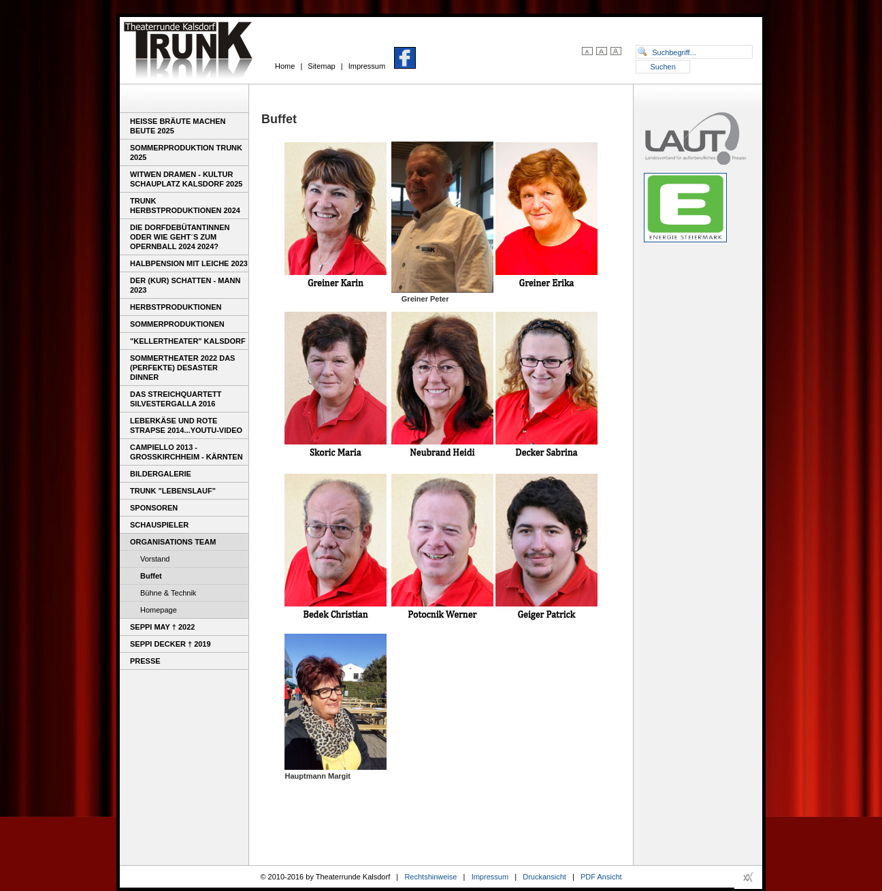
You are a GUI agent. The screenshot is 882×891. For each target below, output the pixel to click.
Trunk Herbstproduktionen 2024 (185, 205)
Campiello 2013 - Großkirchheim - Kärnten (186, 452)
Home (285, 66)
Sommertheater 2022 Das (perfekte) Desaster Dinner (182, 367)
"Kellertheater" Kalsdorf (188, 341)
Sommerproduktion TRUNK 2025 (186, 152)
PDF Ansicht (601, 877)
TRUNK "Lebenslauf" (173, 491)
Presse (145, 661)
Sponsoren (154, 508)
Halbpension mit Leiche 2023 (189, 263)
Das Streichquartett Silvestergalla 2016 (175, 399)
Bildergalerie (160, 474)
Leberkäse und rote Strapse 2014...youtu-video (186, 425)
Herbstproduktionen (175, 307)
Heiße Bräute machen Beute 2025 (178, 126)
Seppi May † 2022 (162, 627)
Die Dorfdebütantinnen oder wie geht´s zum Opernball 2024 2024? (179, 236)
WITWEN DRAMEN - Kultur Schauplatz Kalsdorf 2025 (186, 179)
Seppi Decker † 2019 (170, 644)
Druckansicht (544, 877)
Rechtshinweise (430, 877)
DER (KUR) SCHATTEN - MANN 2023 (185, 285)
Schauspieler (159, 525)
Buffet (151, 576)
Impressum (366, 66)
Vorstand (154, 559)
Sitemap (321, 66)
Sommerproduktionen (177, 324)
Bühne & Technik (168, 593)
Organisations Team (173, 542)
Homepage (158, 610)
